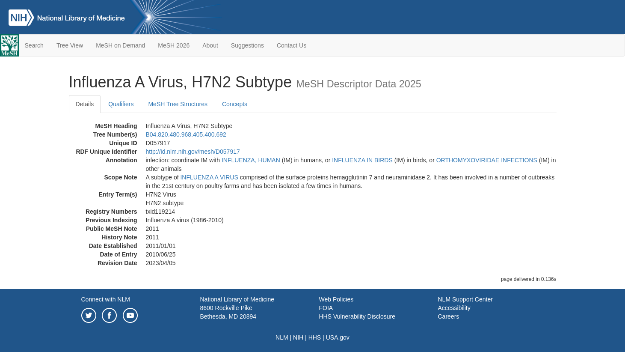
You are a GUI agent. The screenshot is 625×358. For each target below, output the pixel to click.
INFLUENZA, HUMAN (251, 160)
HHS (314, 337)
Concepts (234, 104)
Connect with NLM (105, 299)
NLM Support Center (465, 299)
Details (85, 104)
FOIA (326, 307)
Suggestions (247, 45)
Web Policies (336, 299)
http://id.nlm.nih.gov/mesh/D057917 (193, 151)
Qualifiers (120, 104)
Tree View (69, 45)
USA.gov (338, 337)
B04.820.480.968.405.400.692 (186, 134)
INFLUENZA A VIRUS (209, 177)
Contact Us (291, 45)
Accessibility (454, 307)
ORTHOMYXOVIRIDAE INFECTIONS (486, 160)
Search (34, 45)
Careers (448, 316)
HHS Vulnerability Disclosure (357, 316)
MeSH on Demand (120, 45)
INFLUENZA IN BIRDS (362, 160)
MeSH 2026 (174, 45)
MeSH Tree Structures (177, 104)
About (210, 45)
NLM (281, 337)
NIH (298, 337)
